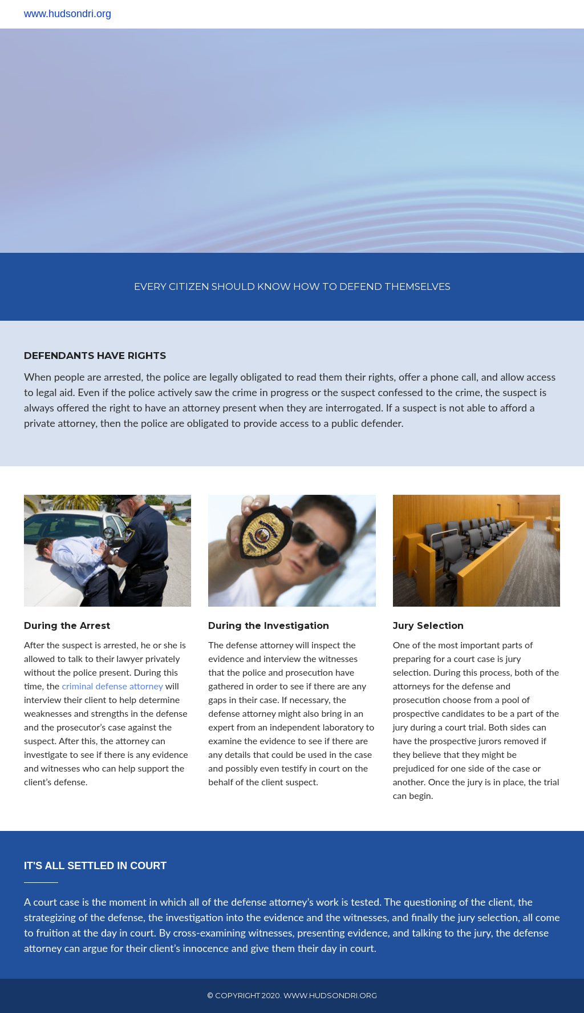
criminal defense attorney (112, 685)
